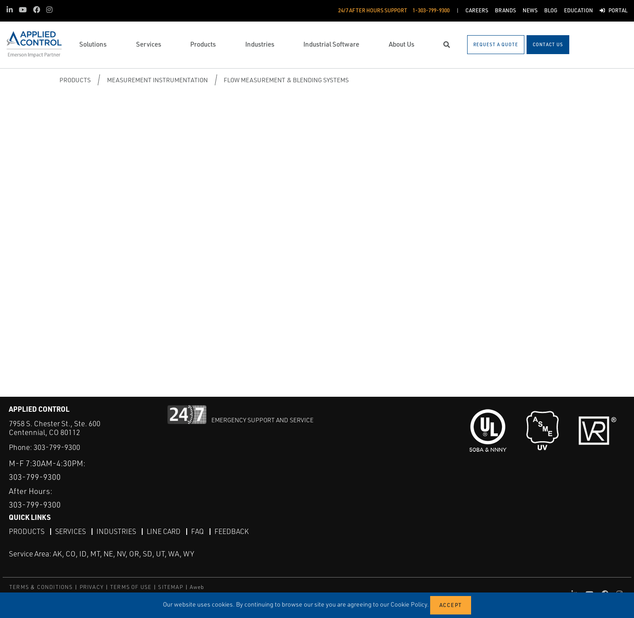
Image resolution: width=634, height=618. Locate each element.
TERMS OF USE (130, 587)
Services (70, 531)
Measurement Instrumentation (157, 80)
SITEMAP (170, 587)
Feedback (231, 531)
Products (75, 80)
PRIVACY (91, 587)
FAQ (197, 531)
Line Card (164, 531)
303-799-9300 (56, 447)
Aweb (197, 587)
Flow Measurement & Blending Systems (286, 80)
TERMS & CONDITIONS (41, 587)
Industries (116, 531)
